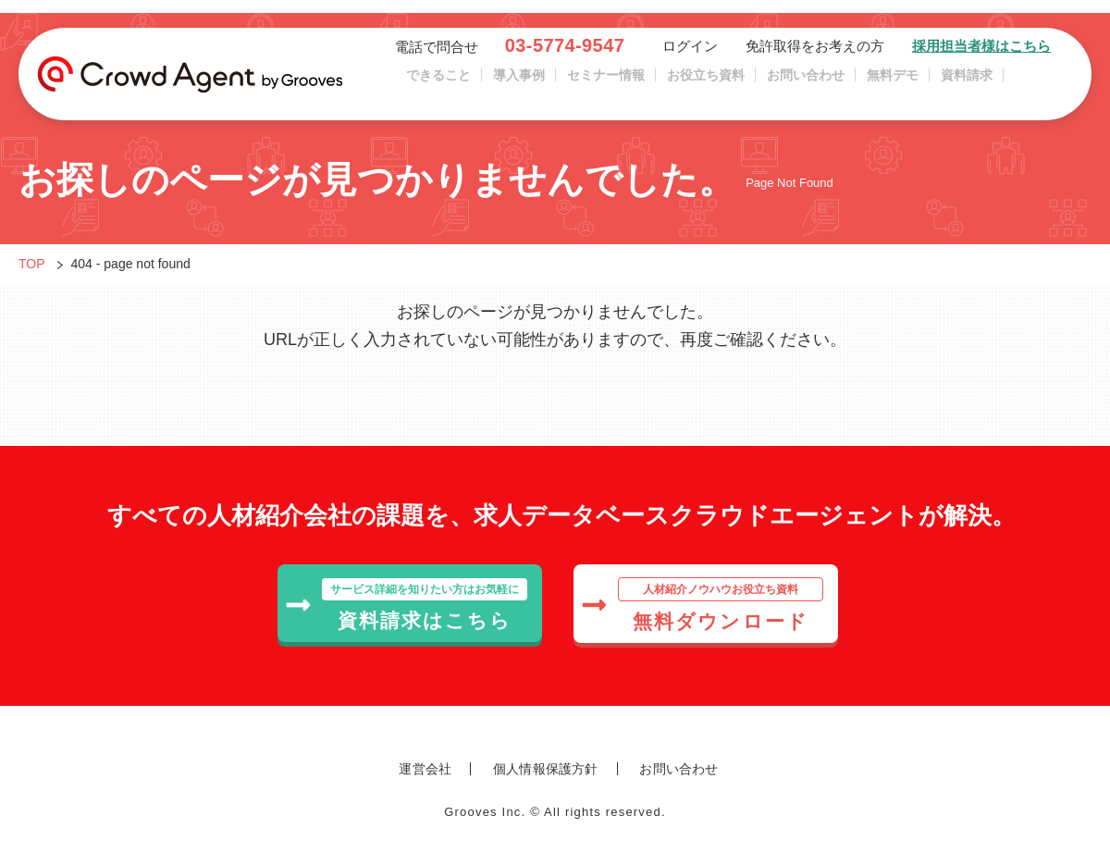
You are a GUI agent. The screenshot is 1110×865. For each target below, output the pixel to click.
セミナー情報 (606, 82)
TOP (31, 263)
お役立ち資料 (706, 82)
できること (438, 82)
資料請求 (967, 82)
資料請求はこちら (406, 604)
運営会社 (425, 769)
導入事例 (519, 82)
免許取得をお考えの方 (815, 53)
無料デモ (893, 82)
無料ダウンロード (702, 604)
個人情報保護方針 (545, 769)
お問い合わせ (806, 82)
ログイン (690, 53)
